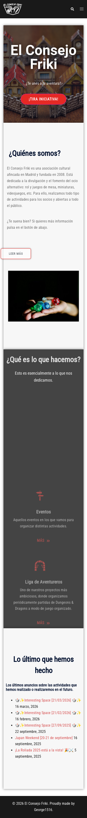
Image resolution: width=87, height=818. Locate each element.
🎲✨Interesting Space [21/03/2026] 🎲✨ (48, 700)
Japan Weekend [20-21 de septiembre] (44, 738)
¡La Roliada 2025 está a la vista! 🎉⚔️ (44, 750)
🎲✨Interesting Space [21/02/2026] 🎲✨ (48, 713)
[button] (72, 9)
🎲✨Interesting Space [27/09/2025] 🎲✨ (48, 725)
